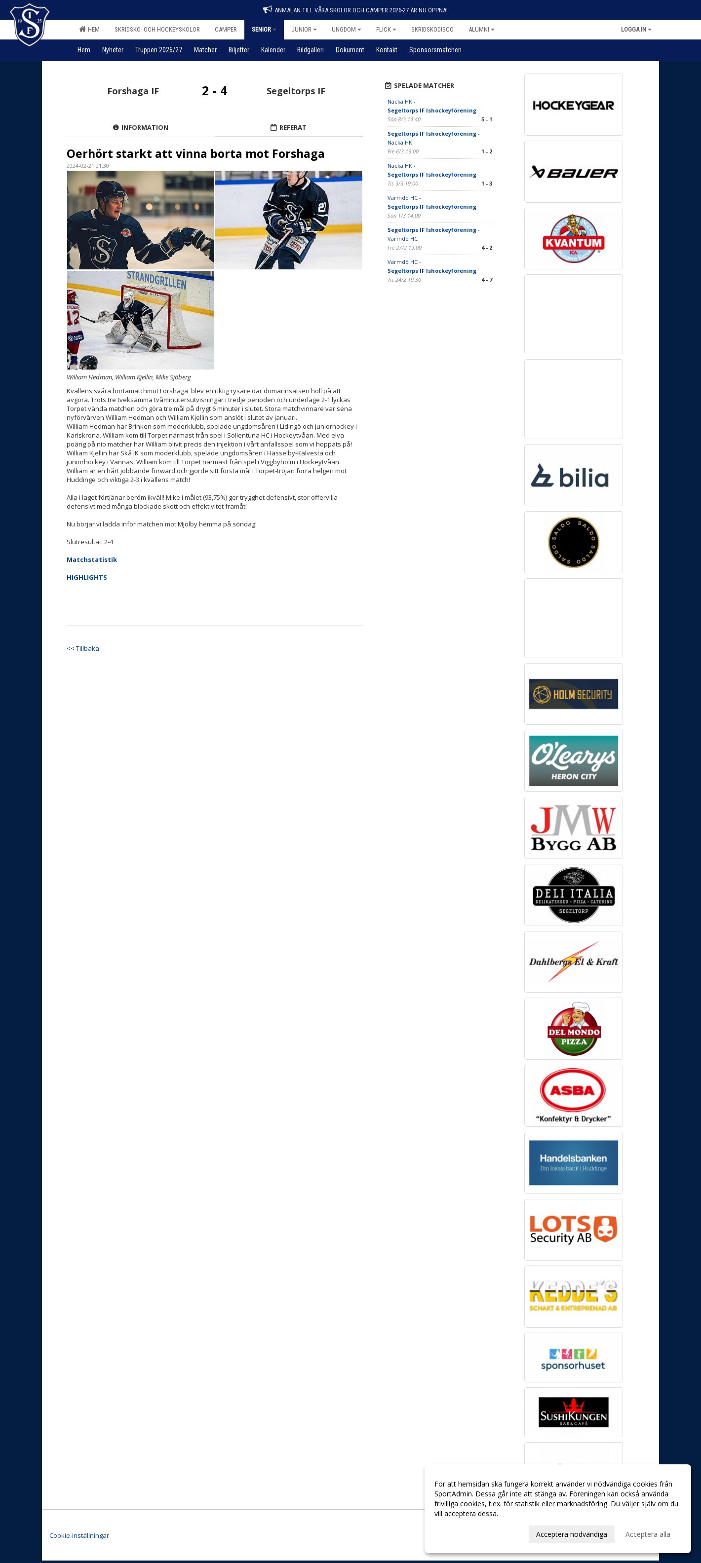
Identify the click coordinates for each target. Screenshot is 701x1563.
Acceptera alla (647, 1534)
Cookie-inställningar (79, 1535)
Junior (304, 29)
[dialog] (558, 1508)
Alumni (481, 29)
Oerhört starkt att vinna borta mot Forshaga (196, 153)
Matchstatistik (92, 559)
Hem (89, 29)
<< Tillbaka (83, 648)
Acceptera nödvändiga (571, 1534)
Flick (386, 29)
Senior (264, 29)
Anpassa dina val (461, 1532)
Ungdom (346, 29)
